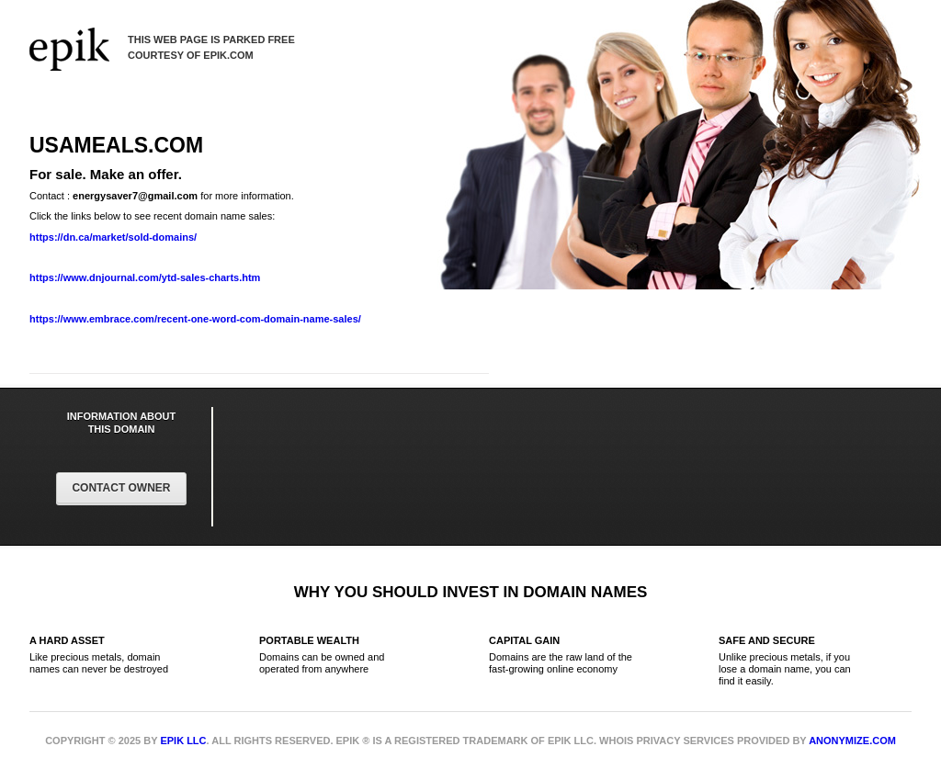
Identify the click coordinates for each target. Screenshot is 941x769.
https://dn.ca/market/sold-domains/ (113, 237)
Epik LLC (183, 740)
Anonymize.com (852, 740)
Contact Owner (121, 487)
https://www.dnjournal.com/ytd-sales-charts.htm (144, 277)
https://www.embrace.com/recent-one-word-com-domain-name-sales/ (195, 318)
